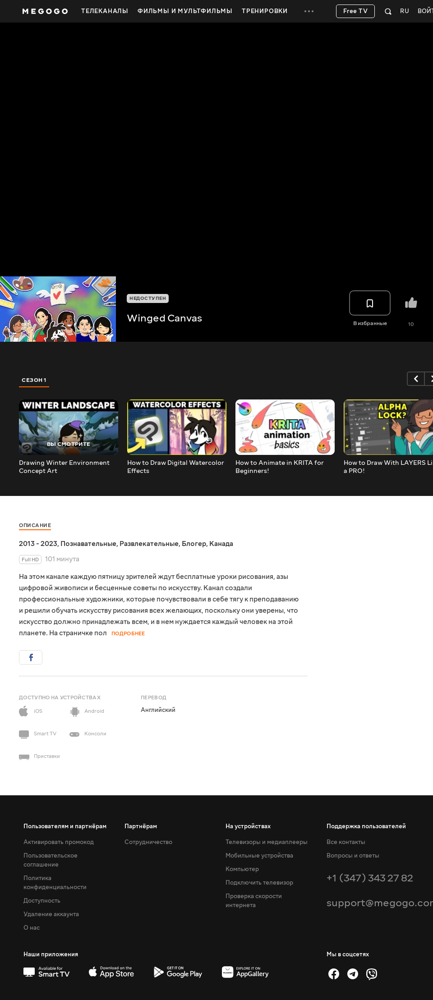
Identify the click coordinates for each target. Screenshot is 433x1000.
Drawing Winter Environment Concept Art (64, 467)
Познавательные (88, 543)
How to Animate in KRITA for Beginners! (279, 467)
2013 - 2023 (38, 543)
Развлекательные (149, 543)
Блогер (194, 543)
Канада (221, 543)
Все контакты (346, 842)
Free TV (355, 11)
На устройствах (248, 826)
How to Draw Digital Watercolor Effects (175, 467)
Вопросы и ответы (353, 856)
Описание (35, 525)
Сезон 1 (34, 380)
